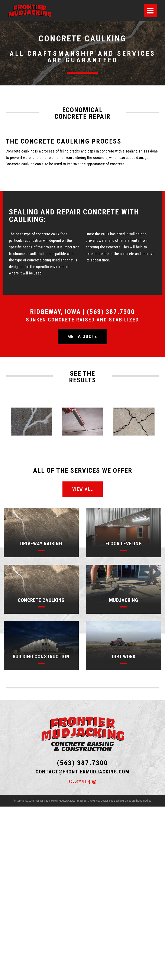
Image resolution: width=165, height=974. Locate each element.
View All (82, 489)
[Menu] (150, 10)
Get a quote (82, 336)
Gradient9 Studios (141, 800)
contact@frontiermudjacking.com (82, 772)
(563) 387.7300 (82, 763)
